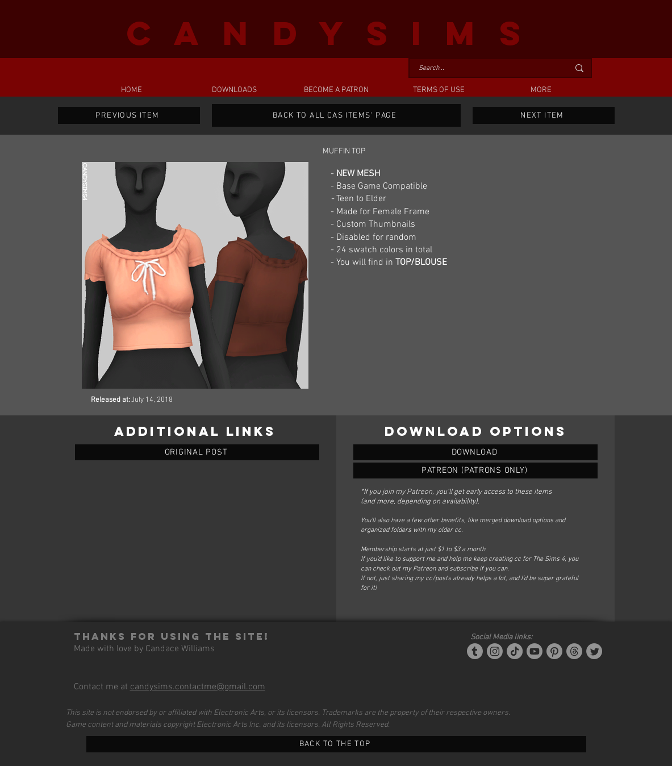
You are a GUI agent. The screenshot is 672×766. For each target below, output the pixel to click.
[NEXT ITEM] (544, 115)
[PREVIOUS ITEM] (129, 115)
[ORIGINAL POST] (197, 452)
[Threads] (574, 651)
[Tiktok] (515, 651)
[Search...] (485, 68)
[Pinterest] (554, 651)
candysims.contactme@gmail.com (197, 687)
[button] (234, 90)
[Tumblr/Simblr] (475, 651)
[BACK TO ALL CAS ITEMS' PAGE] (336, 115)
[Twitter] (594, 651)
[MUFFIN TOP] (475, 452)
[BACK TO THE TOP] (336, 744)
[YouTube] (534, 651)
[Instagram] (495, 651)
